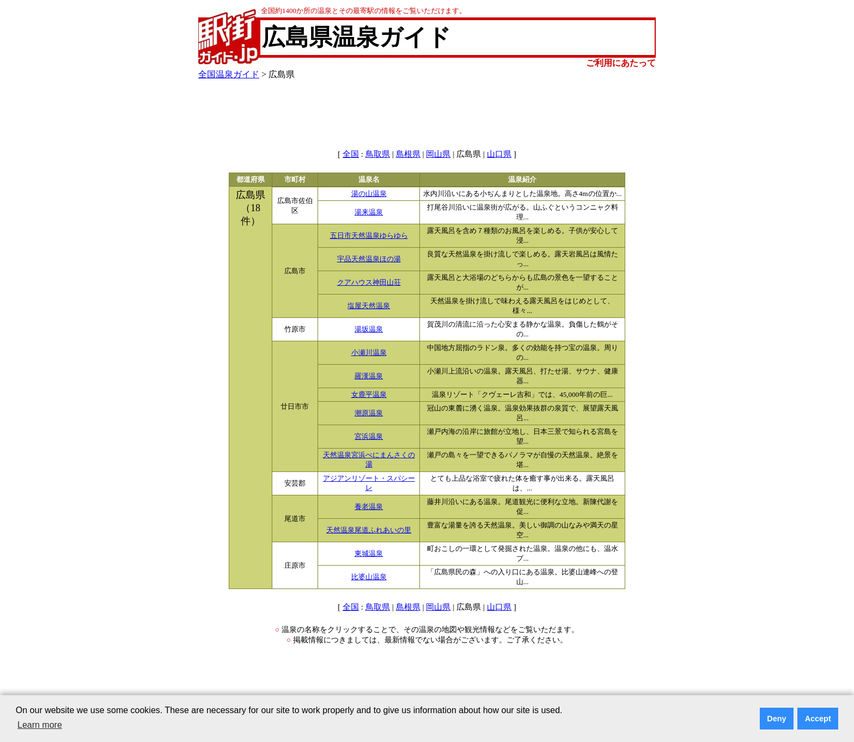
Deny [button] (776, 718)
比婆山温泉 (369, 577)
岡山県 (438, 154)
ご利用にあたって (621, 63)
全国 (351, 154)
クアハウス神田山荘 (369, 282)
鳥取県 (377, 154)
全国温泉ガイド (228, 74)
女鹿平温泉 (369, 394)
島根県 (408, 154)
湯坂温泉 (369, 329)
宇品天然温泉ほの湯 (369, 259)
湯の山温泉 (369, 194)
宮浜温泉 (369, 436)
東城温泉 (369, 553)
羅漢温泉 (369, 376)
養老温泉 (369, 507)
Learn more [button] (39, 724)
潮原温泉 (369, 413)
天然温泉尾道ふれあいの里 (368, 530)
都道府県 (250, 179)
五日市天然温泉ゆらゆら (369, 236)
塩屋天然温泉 (368, 306)
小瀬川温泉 (369, 353)
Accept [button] (818, 718)
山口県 (499, 154)
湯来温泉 (369, 212)
